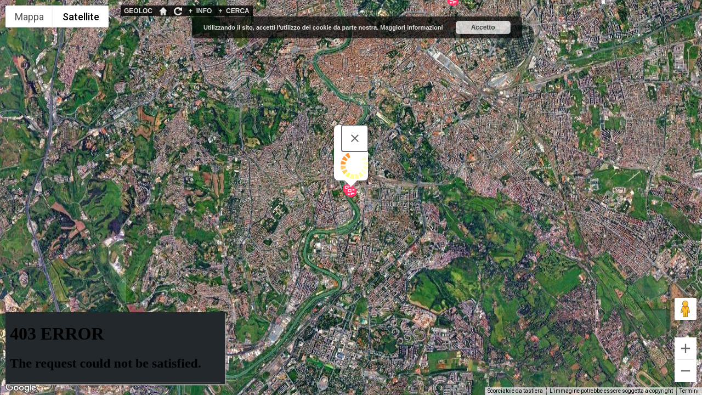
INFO (200, 11)
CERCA (233, 11)
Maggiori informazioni (411, 27)
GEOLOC (138, 11)
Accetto (483, 27)
